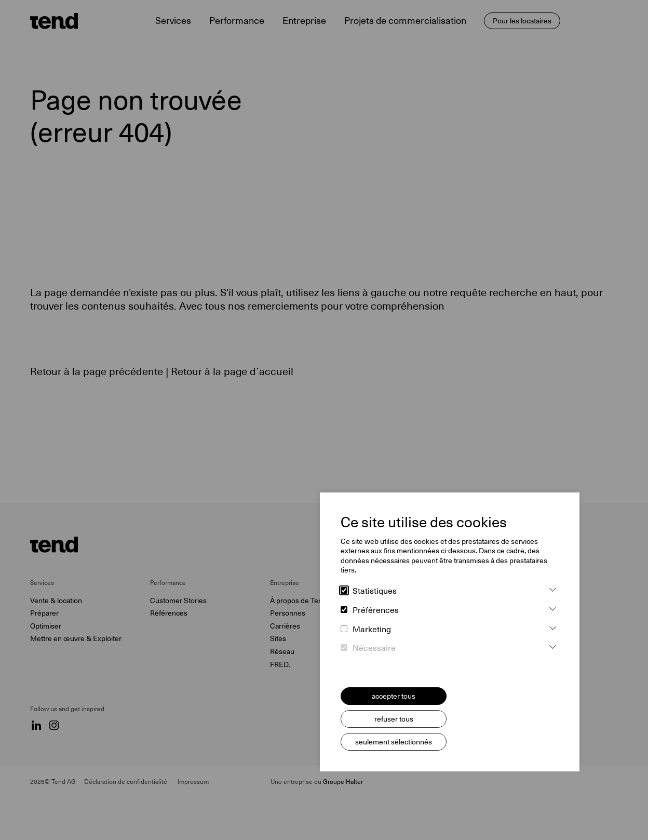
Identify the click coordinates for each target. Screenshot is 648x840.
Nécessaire (368, 648)
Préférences (370, 610)
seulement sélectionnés (393, 741)
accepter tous (393, 696)
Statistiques (369, 591)
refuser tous (393, 719)
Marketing (366, 629)
